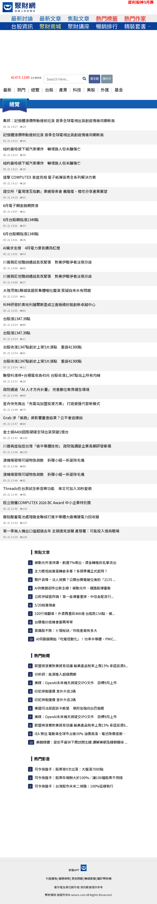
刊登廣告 (51, 878)
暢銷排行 (107, 26)
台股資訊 (22, 26)
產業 (63, 90)
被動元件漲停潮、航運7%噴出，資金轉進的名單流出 (75, 562)
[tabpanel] (22, 18)
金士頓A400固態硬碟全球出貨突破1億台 (35, 431)
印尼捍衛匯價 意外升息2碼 (55, 691)
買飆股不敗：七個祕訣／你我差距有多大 (66, 630)
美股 (91, 90)
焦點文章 (78, 18)
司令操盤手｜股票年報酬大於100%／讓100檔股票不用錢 (79, 777)
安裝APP (77, 870)
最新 (7, 90)
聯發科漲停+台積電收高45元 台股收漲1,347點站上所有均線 (51, 375)
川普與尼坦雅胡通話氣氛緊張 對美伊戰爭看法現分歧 (47, 262)
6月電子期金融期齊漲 (20, 205)
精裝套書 (135, 26)
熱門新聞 (42, 655)
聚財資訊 (50, 895)
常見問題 (77, 878)
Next (149, 18)
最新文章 (50, 18)
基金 (119, 90)
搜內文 (107, 78)
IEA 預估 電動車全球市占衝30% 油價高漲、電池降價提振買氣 (82, 733)
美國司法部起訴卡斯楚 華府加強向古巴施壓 (69, 708)
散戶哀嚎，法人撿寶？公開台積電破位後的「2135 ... (75, 579)
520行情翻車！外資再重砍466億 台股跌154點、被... (75, 613)
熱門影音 (42, 758)
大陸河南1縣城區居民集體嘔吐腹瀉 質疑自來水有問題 (47, 290)
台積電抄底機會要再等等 (54, 622)
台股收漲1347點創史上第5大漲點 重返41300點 (42, 347)
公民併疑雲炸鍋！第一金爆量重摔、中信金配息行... (74, 596)
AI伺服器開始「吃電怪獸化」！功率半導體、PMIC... (76, 638)
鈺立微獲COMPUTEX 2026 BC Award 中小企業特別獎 (47, 502)
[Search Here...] (65, 79)
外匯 (105, 90)
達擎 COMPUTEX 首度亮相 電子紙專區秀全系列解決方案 (49, 177)
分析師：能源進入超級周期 (55, 674)
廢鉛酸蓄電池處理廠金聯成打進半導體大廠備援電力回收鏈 (51, 516)
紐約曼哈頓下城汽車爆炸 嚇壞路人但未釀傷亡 (42, 149)
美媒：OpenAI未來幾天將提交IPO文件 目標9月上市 (76, 682)
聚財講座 (78, 26)
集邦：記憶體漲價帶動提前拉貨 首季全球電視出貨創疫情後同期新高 (59, 120)
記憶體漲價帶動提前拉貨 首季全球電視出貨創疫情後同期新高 (53, 134)
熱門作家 (135, 18)
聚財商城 (50, 26)
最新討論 (22, 18)
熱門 (21, 90)
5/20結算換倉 (45, 605)
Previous (8, 18)
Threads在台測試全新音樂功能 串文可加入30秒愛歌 (47, 488)
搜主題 (94, 78)
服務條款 (64, 878)
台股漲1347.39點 (16, 318)
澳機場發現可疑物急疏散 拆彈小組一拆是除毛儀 (43, 460)
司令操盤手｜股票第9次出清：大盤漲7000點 (69, 769)
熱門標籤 (107, 18)
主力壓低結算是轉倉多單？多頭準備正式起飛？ (71, 571)
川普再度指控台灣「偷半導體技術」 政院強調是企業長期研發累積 (57, 446)
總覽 (35, 90)
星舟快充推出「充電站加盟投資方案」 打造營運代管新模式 (51, 403)
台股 (49, 90)
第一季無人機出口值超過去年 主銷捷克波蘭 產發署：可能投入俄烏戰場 (61, 531)
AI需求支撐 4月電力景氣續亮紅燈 (31, 248)
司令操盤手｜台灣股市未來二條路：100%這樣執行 (74, 786)
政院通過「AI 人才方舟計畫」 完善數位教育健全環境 (46, 389)
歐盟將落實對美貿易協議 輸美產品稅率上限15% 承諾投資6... (81, 665)
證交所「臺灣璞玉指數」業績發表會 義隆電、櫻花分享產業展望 (55, 191)
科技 (77, 90)
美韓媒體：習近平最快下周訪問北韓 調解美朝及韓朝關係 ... (81, 742)
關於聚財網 (104, 878)
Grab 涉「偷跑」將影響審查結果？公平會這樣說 (43, 417)
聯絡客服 (90, 878)
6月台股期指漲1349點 (21, 219)
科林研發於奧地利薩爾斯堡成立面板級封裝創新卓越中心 (49, 304)
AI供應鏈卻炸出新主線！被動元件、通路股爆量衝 (73, 588)
